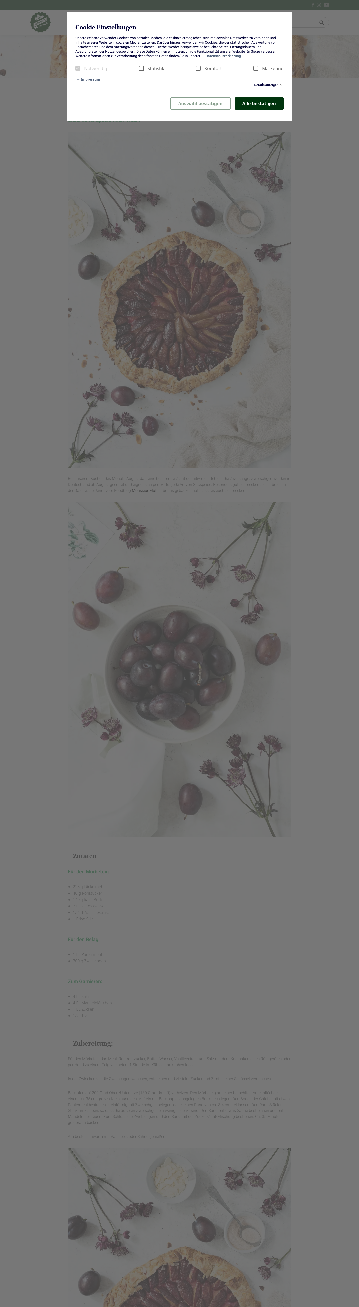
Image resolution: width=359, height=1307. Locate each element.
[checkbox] (77, 68)
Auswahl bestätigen (200, 103)
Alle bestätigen (259, 103)
